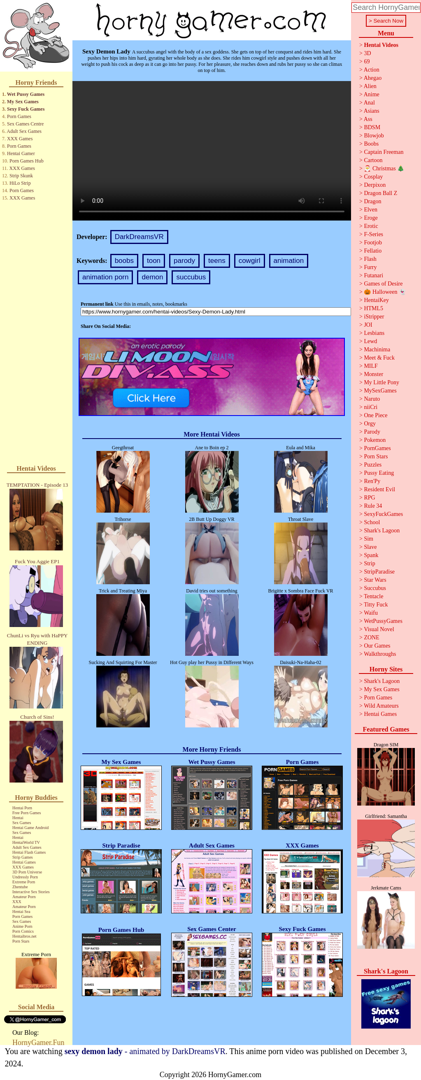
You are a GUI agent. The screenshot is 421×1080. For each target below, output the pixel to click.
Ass (368, 119)
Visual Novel (379, 629)
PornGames (377, 448)
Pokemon (375, 440)
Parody (372, 432)
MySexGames (380, 391)
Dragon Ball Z (380, 193)
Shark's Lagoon (382, 530)
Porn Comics (23, 931)
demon (152, 277)
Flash (370, 259)
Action (371, 70)
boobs (124, 261)
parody (184, 261)
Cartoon (373, 160)
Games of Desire (383, 284)
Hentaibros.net (24, 936)
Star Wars (375, 580)
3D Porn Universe (27, 872)
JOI (368, 325)
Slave (370, 547)
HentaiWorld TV (26, 842)
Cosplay (373, 177)
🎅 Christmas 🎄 (384, 168)
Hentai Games (24, 862)
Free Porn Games (26, 813)
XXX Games (20, 139)
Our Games (377, 646)
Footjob (373, 242)
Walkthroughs (380, 654)
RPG (369, 498)
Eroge (370, 218)
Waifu (371, 613)
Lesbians (374, 333)
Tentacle (373, 596)
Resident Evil (379, 489)
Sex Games (21, 822)
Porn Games (19, 116)
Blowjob (374, 135)
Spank (371, 555)
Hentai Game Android (30, 827)
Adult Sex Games (24, 131)
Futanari (373, 275)
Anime (371, 94)
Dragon (372, 201)
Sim (368, 539)
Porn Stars (20, 941)
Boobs (371, 144)
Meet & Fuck (379, 358)
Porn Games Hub (26, 161)
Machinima (377, 349)
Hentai (17, 817)
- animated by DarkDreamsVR (145, 1051)
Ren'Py (372, 481)
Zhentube (20, 887)
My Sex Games (23, 102)
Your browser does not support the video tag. (211, 151)
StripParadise (379, 572)
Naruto (372, 399)
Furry (370, 267)
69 (367, 61)
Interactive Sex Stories (31, 892)
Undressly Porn (25, 877)
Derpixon (375, 185)
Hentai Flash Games (29, 852)
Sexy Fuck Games (25, 109)
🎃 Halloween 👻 (385, 292)
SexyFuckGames (383, 514)
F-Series (373, 234)
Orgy (370, 423)
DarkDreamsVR (139, 237)
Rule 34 (373, 506)
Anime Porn (22, 926)
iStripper (374, 317)
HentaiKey (376, 300)
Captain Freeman (383, 152)
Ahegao (373, 78)
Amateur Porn (23, 896)
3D (367, 53)
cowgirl (250, 261)
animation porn (105, 277)
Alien (370, 86)
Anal (369, 103)
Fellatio (372, 251)
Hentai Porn (22, 808)
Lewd (370, 341)
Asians (371, 111)
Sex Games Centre (25, 124)
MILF (370, 366)
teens (217, 261)
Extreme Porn (23, 882)
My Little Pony (381, 382)
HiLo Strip (20, 183)
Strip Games (22, 857)
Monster (373, 374)
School (372, 522)
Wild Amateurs (381, 706)
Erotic (371, 226)
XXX (16, 901)
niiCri (370, 407)
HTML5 (373, 308)
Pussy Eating (379, 473)
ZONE (371, 637)
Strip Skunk (21, 176)
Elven (370, 210)
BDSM (372, 127)
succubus (191, 277)
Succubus (375, 588)
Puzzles (372, 465)
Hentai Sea (21, 911)
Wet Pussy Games (25, 94)
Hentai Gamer (21, 153)
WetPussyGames (383, 621)
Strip (369, 563)
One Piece (375, 415)
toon (153, 261)
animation (289, 261)
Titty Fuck (376, 605)
